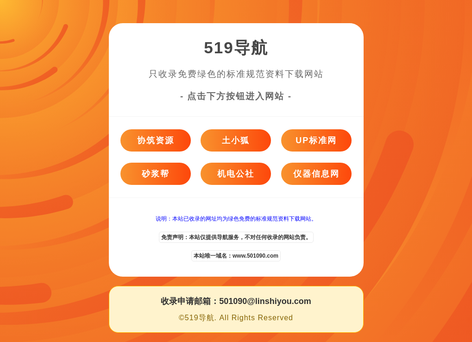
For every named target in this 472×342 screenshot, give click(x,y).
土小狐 (236, 140)
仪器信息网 (316, 173)
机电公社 (235, 173)
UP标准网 (316, 140)
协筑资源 (155, 140)
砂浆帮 (156, 173)
